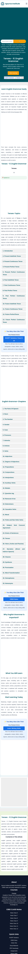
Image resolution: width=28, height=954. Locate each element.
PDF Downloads (14, 948)
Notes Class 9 (14, 920)
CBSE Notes (14, 599)
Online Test (14, 943)
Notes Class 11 (14, 926)
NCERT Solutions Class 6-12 (14, 339)
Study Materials (14, 945)
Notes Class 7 (14, 915)
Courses (14, 893)
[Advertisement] (14, 23)
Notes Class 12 (14, 928)
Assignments (14, 951)
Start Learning (13, 73)
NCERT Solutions (14, 937)
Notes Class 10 (14, 923)
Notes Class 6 (14, 912)
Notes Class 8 (14, 918)
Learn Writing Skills (14, 728)
